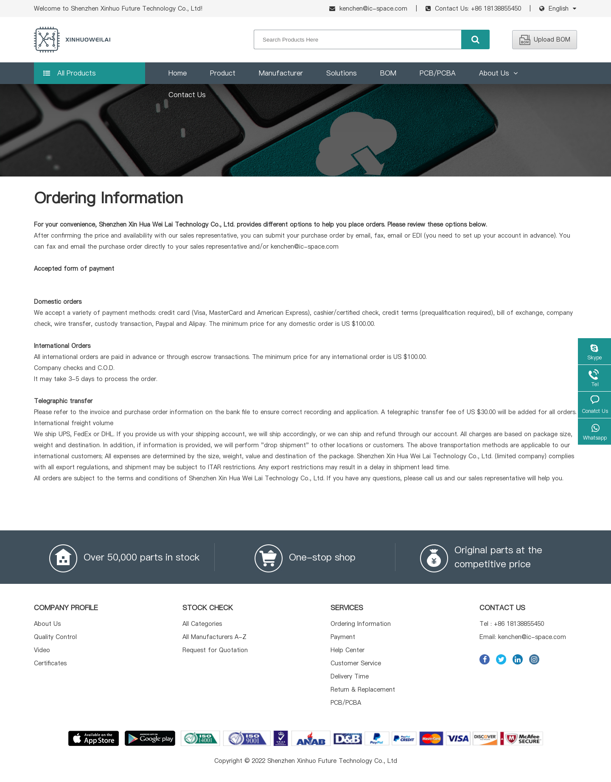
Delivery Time (350, 676)
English (559, 8)
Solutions (341, 73)
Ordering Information (361, 623)
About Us (498, 73)
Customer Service (356, 663)
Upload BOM (544, 39)
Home (177, 73)
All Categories (202, 623)
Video (42, 650)
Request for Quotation (215, 650)
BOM (388, 73)
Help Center (347, 650)
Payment (343, 637)
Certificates (50, 663)
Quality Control (55, 637)
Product (222, 73)
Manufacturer (281, 73)
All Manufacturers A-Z (214, 637)
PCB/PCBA (438, 73)
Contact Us (187, 94)
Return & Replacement (363, 689)
